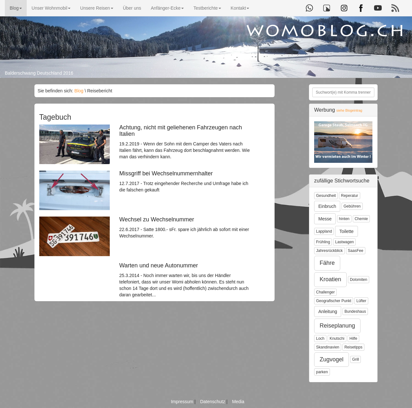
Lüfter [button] (361, 301)
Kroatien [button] (330, 279)
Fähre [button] (327, 263)
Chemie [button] (361, 219)
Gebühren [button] (351, 206)
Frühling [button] (323, 242)
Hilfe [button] (353, 338)
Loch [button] (320, 338)
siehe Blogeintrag (349, 110)
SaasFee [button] (355, 250)
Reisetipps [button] (353, 347)
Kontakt (240, 8)
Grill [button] (355, 359)
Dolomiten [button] (358, 279)
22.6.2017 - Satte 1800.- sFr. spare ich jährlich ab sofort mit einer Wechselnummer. (184, 227)
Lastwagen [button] (344, 242)
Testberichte (207, 8)
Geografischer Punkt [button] (333, 301)
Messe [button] (325, 218)
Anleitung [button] (327, 311)
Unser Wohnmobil (51, 8)
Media (238, 401)
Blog (16, 8)
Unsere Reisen (96, 8)
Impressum (182, 401)
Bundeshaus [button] (355, 311)
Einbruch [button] (327, 206)
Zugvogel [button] (331, 359)
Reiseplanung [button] (337, 325)
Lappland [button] (324, 231)
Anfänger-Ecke (167, 8)
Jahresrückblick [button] (329, 250)
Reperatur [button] (349, 195)
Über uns (132, 8)
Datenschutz (213, 401)
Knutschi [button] (337, 338)
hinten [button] (344, 219)
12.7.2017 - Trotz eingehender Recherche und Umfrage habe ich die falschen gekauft (184, 181)
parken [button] (322, 372)
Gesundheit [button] (326, 195)
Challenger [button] (325, 292)
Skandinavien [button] (327, 347)
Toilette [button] (346, 231)
